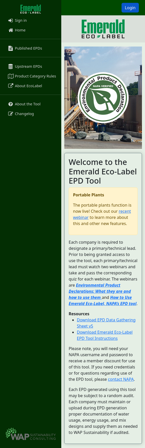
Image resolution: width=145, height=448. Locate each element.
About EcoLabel (24, 85)
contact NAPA (121, 379)
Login (130, 7)
